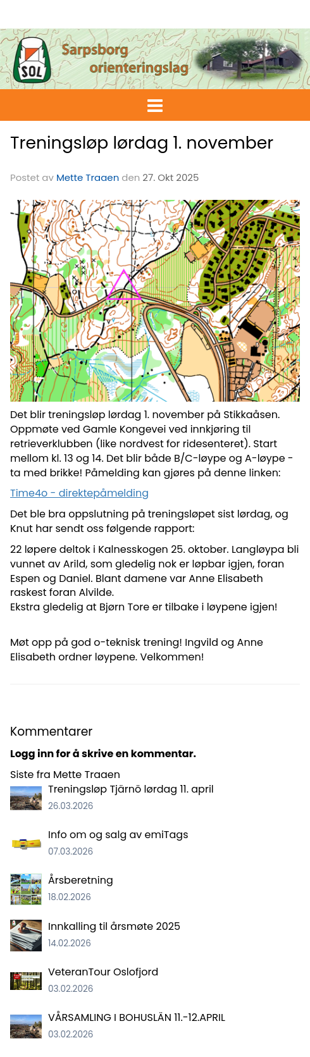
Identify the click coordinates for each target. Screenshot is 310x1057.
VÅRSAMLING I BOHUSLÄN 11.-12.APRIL (136, 1017)
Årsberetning (80, 880)
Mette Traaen (87, 177)
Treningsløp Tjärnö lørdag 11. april (131, 789)
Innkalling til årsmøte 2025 (114, 926)
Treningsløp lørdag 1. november (141, 142)
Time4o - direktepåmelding (79, 493)
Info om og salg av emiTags (118, 834)
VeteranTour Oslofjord (103, 972)
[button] (155, 103)
